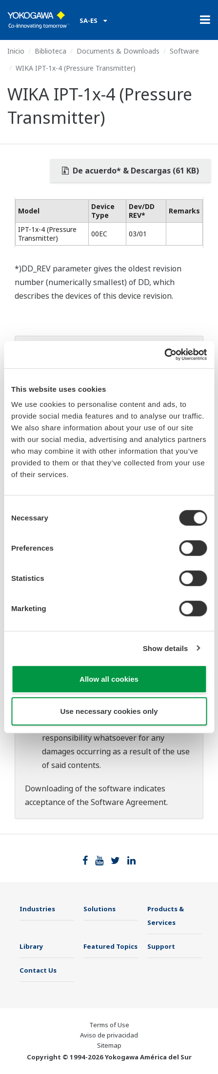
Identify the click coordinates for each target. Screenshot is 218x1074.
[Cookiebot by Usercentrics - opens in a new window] (164, 354)
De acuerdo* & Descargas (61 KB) (130, 170)
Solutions (99, 908)
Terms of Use (109, 1024)
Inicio (15, 51)
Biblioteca (50, 51)
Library (31, 946)
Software (184, 51)
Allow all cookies (109, 679)
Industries (37, 908)
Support (161, 946)
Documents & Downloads (118, 51)
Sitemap (109, 1045)
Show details (165, 648)
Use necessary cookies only (109, 711)
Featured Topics (110, 946)
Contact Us (38, 970)
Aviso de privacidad (109, 1035)
